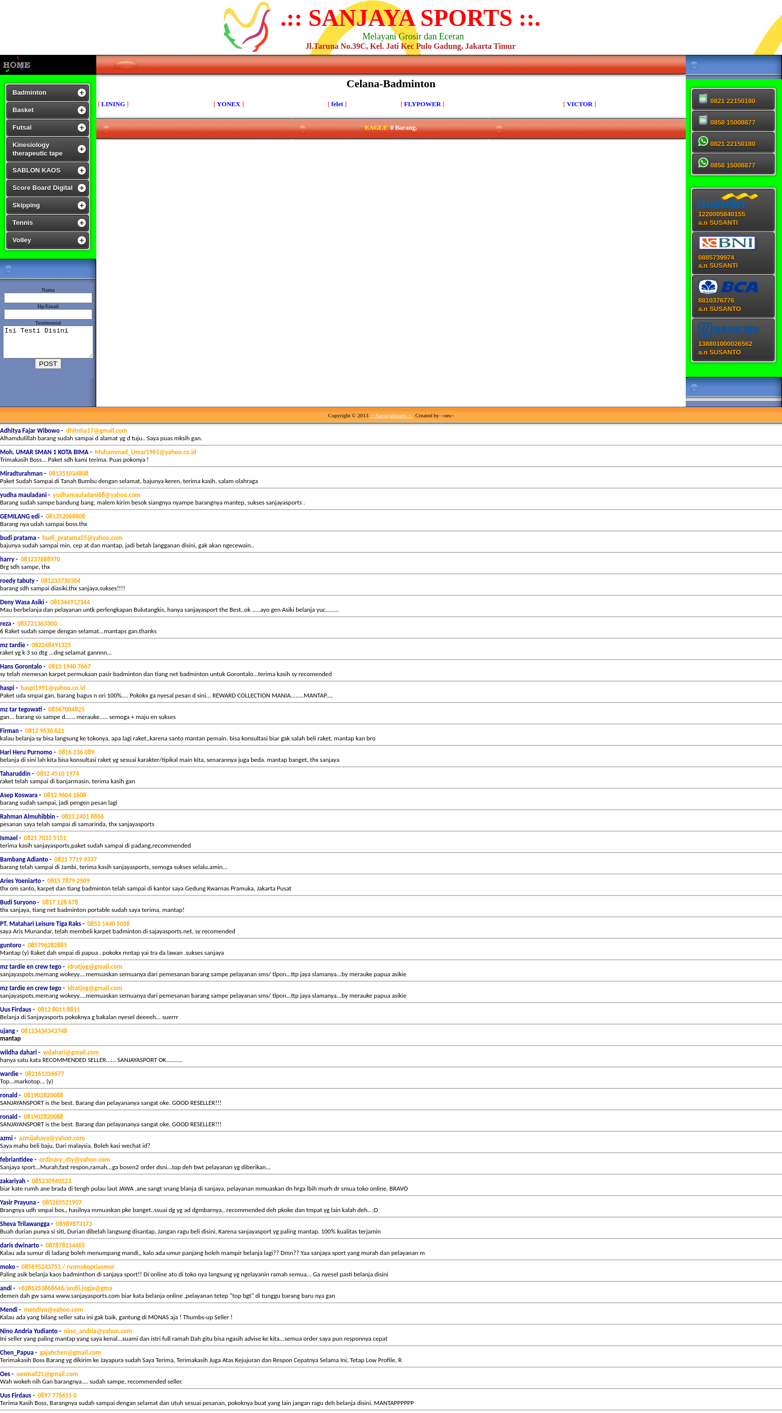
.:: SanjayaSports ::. (391, 415)
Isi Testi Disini (50, 342)
